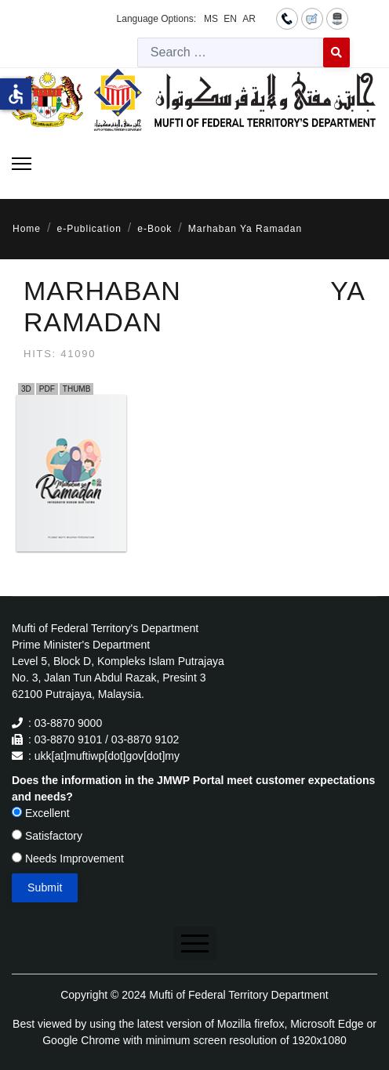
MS (211, 18)
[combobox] (230, 52)
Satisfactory (47, 836)
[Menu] (21, 163)
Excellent (41, 813)
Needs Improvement (68, 858)
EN (230, 18)
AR (249, 18)
